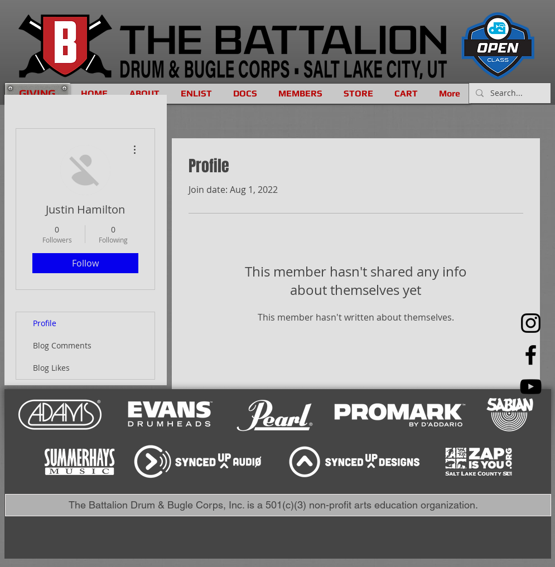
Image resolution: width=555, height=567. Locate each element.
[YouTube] (531, 387)
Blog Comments (62, 345)
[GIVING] (37, 93)
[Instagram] (531, 323)
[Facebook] (531, 355)
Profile (44, 323)
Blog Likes (51, 367)
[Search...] (508, 93)
